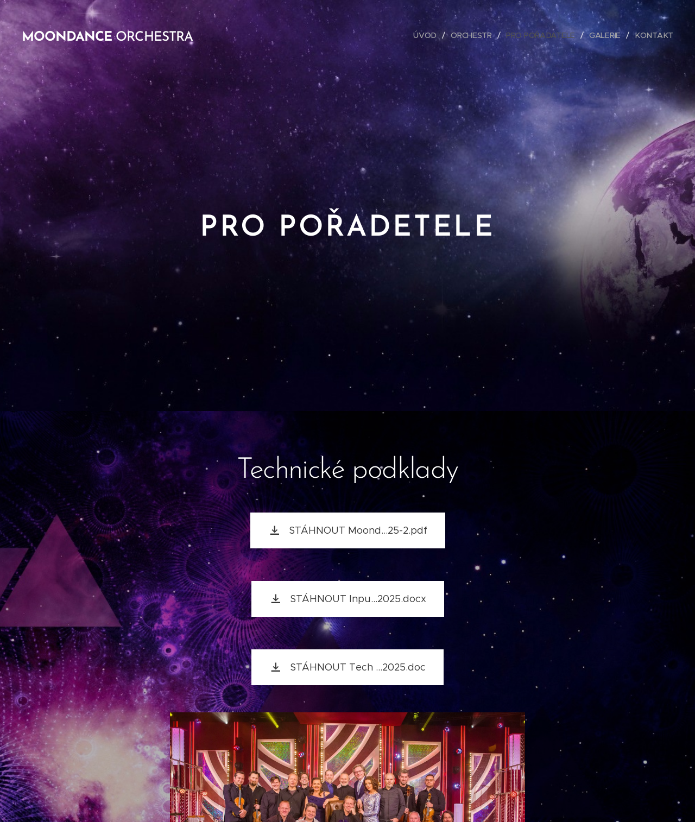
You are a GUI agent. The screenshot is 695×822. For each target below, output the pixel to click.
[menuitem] (427, 35)
